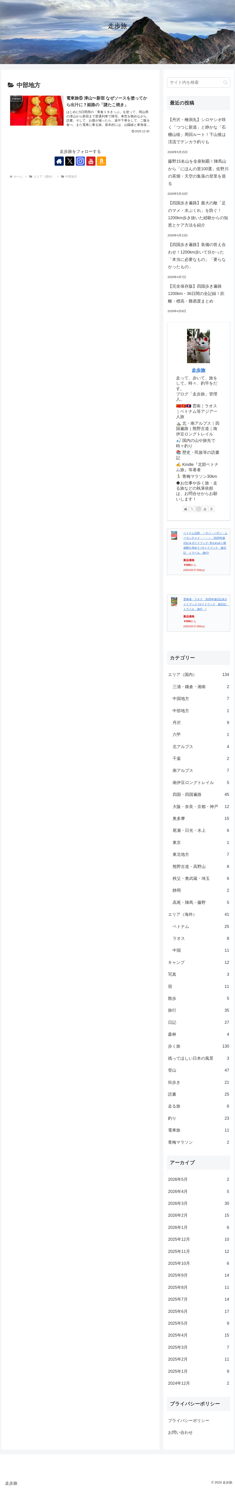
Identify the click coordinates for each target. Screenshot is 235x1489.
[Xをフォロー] (69, 161)
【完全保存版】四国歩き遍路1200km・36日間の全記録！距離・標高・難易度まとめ (196, 293)
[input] (198, 82)
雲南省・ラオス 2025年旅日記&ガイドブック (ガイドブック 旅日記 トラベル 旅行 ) (206, 604)
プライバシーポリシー (188, 1420)
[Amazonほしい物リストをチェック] (101, 161)
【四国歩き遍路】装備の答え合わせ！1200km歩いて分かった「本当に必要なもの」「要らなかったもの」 (197, 255)
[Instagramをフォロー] (80, 161)
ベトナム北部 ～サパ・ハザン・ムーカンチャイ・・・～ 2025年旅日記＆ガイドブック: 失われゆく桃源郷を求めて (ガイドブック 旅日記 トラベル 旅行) (205, 543)
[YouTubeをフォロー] (90, 161)
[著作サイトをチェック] (59, 161)
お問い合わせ (180, 1432)
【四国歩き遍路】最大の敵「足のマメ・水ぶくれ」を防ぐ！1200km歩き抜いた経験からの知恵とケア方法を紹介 (198, 214)
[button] (225, 82)
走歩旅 (198, 370)
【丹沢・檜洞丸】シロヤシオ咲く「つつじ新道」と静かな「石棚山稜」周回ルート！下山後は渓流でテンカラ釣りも (197, 130)
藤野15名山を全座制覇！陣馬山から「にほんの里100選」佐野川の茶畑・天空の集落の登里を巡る (198, 172)
